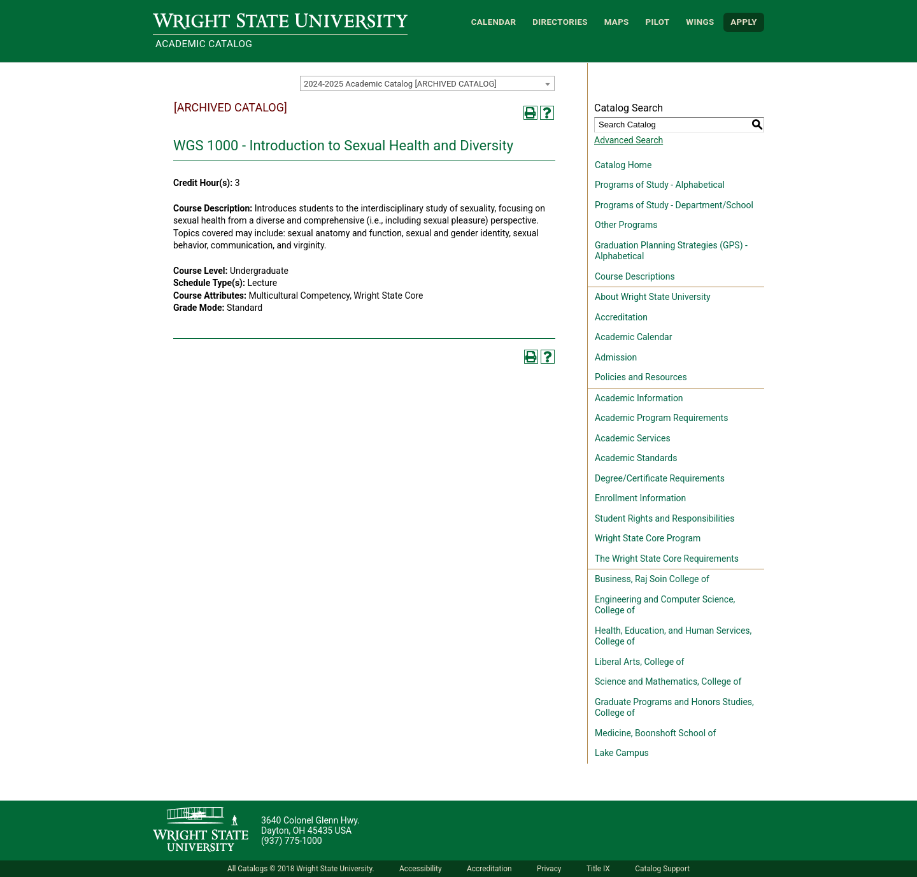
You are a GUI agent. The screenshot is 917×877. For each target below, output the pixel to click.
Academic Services (633, 438)
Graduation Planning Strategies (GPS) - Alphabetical (671, 251)
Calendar (493, 22)
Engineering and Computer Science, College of (665, 605)
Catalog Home (623, 165)
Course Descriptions (635, 276)
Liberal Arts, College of (639, 662)
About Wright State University (653, 297)
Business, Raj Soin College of (652, 579)
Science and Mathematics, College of (668, 681)
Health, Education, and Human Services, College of (673, 636)
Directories (560, 22)
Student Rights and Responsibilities (665, 518)
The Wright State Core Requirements (667, 558)
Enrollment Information (640, 498)
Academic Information (639, 398)
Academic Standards (636, 458)
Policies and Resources (641, 377)
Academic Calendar (633, 337)
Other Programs (626, 225)
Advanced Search (628, 140)
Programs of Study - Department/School (674, 205)
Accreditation (621, 317)
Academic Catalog (203, 44)
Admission (616, 357)
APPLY (743, 22)
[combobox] (427, 83)
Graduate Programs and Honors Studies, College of (674, 707)
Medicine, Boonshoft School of (655, 733)
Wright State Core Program (647, 538)
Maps (616, 22)
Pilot (657, 22)
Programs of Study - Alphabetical (660, 185)
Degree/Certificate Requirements (660, 478)
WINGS (700, 22)
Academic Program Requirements (661, 418)
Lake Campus (622, 753)
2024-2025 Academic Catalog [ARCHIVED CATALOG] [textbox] (400, 84)
